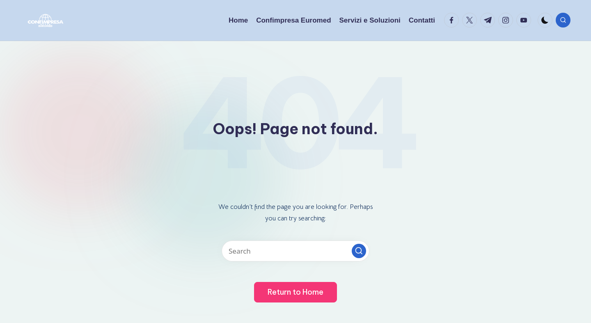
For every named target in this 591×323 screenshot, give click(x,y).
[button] (359, 251)
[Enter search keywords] (295, 251)
